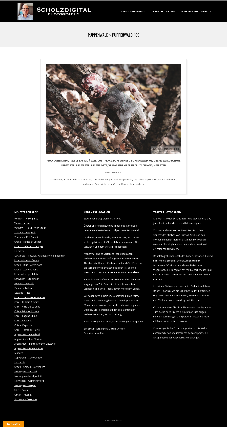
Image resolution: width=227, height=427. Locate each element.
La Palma (19, 251)
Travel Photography (133, 11)
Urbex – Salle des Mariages (28, 246)
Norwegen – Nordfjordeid (28, 376)
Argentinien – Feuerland (27, 334)
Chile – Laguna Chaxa (25, 315)
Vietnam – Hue (22, 223)
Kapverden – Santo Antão (28, 357)
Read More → (113, 172)
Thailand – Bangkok (25, 232)
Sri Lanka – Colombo (25, 399)
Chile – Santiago (23, 320)
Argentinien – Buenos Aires (28, 348)
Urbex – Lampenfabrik (26, 274)
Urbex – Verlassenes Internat (29, 297)
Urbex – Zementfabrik (26, 269)
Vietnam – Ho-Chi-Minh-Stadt (30, 227)
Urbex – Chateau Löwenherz (29, 366)
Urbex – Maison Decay (26, 260)
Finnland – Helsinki (24, 283)
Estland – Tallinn (23, 288)
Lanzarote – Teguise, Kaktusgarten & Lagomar (39, 255)
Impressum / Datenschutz (196, 11)
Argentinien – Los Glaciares (28, 339)
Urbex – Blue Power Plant (28, 264)
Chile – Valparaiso (23, 325)
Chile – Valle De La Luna (27, 306)
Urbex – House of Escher (27, 241)
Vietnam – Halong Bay (26, 218)
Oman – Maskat (23, 394)
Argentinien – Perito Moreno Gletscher (35, 343)
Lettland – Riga (22, 292)
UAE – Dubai (21, 390)
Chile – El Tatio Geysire (26, 302)
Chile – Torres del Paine (27, 329)
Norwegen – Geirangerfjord (29, 380)
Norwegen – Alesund (25, 371)
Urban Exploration (163, 11)
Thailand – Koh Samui (26, 237)
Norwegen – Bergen (25, 385)
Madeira (18, 353)
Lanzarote (19, 362)
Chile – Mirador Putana (26, 311)
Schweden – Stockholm (26, 278)
